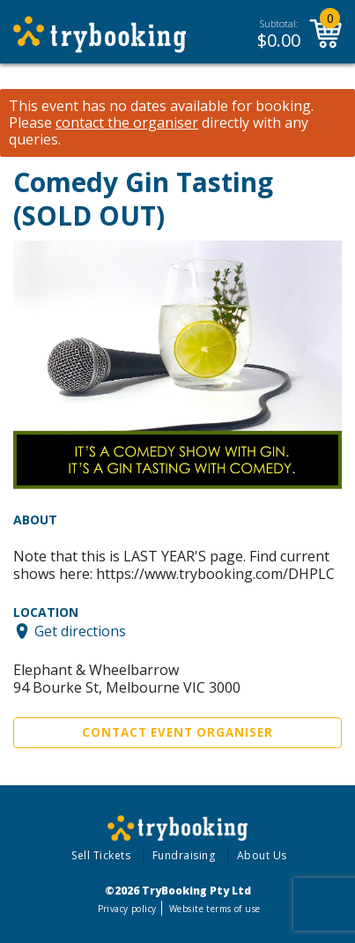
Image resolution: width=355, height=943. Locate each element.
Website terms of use (214, 908)
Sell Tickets (100, 855)
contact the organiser (126, 123)
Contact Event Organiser (177, 732)
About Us (262, 855)
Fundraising (184, 855)
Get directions (80, 631)
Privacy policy (127, 908)
